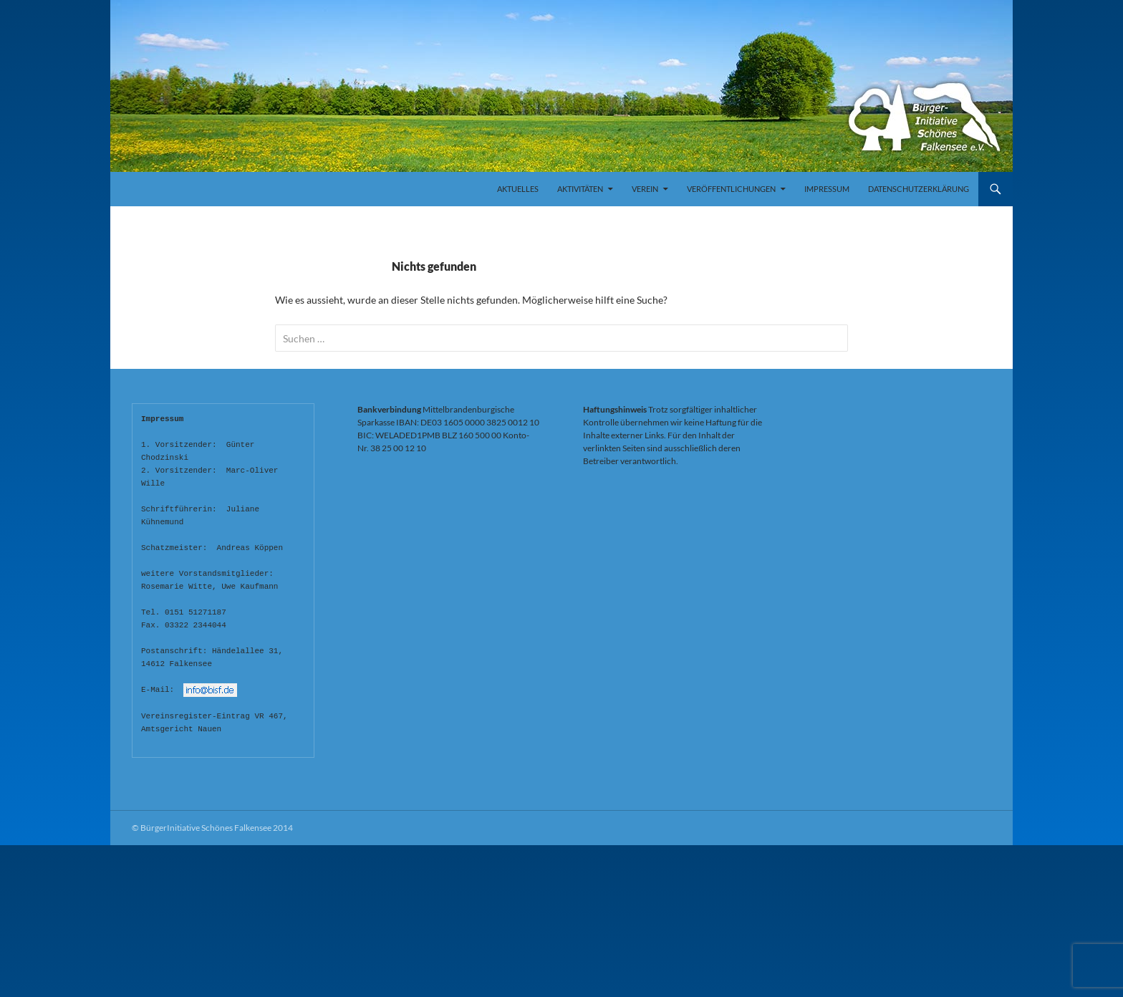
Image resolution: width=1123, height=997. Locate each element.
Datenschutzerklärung (918, 188)
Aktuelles (518, 188)
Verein (645, 188)
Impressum (826, 188)
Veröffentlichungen (731, 188)
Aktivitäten (580, 188)
